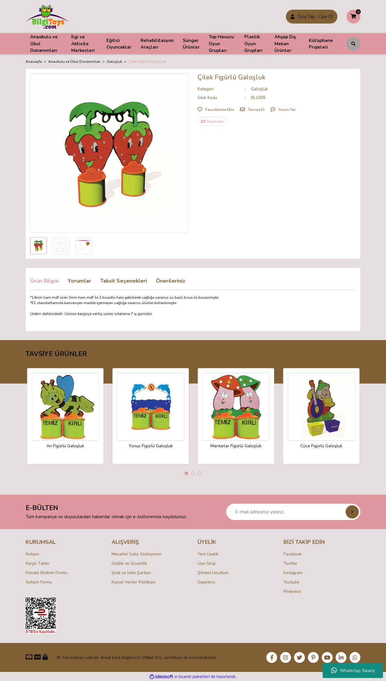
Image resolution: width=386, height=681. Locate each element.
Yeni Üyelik (208, 554)
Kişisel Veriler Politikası (134, 582)
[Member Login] (292, 17)
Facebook (292, 554)
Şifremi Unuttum (213, 573)
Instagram (292, 573)
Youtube (291, 582)
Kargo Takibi (37, 563)
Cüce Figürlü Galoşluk (321, 446)
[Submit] (352, 512)
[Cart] (353, 17)
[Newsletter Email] (293, 512)
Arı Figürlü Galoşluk (65, 446)
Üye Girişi (207, 563)
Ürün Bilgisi (44, 280)
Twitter (290, 563)
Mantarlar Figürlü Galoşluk (235, 446)
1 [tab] (186, 473)
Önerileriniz (170, 280)
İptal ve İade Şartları (131, 573)
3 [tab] (199, 473)
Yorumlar (79, 280)
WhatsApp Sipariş (353, 670)
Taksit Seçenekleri (123, 280)
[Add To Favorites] (216, 109)
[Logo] (47, 16)
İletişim (32, 554)
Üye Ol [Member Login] (326, 17)
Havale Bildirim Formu (46, 573)
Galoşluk (259, 89)
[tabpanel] (65, 416)
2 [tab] (193, 473)
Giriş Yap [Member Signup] (306, 17)
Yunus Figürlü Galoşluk (151, 446)
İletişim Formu (39, 582)
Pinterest (292, 591)
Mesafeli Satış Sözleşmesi (136, 554)
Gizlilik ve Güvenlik (129, 563)
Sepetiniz (206, 582)
